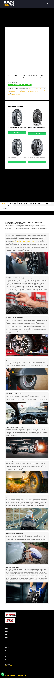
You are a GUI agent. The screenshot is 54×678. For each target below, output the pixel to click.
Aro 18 (6, 635)
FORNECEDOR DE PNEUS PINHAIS (28, 90)
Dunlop (6, 650)
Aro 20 (6, 638)
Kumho (6, 656)
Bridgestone (7, 646)
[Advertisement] (27, 18)
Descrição (4, 203)
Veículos (47, 203)
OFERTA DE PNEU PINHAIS (20, 91)
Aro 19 (6, 637)
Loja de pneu (33, 88)
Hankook (6, 655)
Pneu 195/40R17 (17, 8)
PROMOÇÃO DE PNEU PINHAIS (37, 93)
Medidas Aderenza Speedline (36, 203)
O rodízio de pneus (33, 363)
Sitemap (7, 640)
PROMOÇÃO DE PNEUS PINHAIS (14, 94)
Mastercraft (7, 659)
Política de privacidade (10, 640)
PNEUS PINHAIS (19, 93)
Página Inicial (2, 8)
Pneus (9, 8)
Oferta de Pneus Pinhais (30, 91)
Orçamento (16, 132)
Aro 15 (6, 631)
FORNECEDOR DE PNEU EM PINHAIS (14, 90)
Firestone (7, 652)
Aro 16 (6, 632)
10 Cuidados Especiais (6, 205)
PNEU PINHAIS (13, 93)
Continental (7, 649)
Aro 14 (6, 629)
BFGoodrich (7, 647)
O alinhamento (9, 319)
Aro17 (12, 8)
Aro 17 (6, 634)
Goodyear (7, 653)
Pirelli (6, 661)
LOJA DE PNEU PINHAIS (39, 90)
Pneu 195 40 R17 (38, 91)
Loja (6, 8)
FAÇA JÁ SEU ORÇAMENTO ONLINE (20, 84)
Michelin (6, 658)
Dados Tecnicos (12, 203)
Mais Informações (23, 203)
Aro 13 (6, 628)
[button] (2, 674)
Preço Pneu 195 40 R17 (27, 93)
